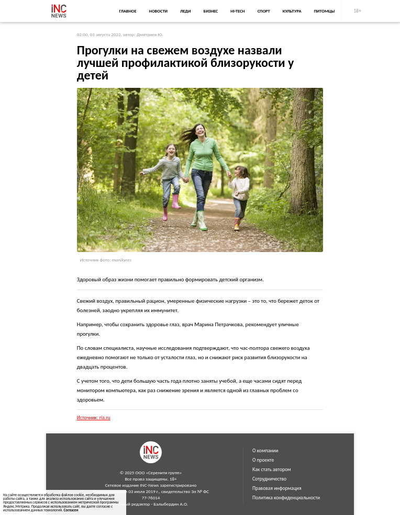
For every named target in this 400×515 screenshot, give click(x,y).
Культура (292, 11)
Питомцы (324, 11)
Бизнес (210, 11)
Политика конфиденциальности (286, 498)
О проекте (263, 460)
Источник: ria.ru (93, 418)
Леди (185, 11)
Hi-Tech (237, 11)
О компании (265, 451)
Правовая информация (277, 488)
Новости (158, 11)
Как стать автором (271, 469)
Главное (127, 11)
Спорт (264, 11)
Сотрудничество (269, 479)
